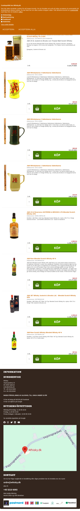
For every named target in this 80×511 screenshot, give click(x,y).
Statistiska (6, 21)
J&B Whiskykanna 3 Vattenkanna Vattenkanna (44, 73)
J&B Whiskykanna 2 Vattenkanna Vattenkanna (44, 119)
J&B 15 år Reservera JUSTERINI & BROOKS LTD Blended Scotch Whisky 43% (51, 213)
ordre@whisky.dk (9, 387)
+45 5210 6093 (10, 490)
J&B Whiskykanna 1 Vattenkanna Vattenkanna (44, 166)
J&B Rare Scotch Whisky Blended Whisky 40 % (44, 332)
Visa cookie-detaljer (7, 24)
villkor (20, 12)
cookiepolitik (74, 10)
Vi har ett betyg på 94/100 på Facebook (16, 399)
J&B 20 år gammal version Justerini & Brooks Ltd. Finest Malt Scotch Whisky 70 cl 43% (49, 35)
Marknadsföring (8, 17)
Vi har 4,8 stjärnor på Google (12, 401)
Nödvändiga (7, 15)
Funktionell (7, 19)
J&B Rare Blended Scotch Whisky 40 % (41, 258)
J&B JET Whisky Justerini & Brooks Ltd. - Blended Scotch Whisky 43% (51, 296)
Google (23, 418)
